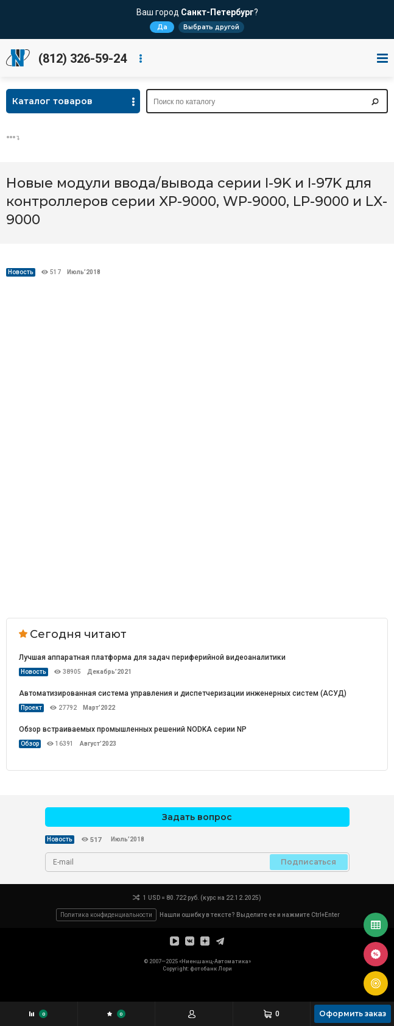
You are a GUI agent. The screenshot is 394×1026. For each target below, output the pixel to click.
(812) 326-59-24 (82, 58)
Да (162, 27)
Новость (20, 272)
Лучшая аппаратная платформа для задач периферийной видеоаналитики (152, 657)
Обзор (30, 743)
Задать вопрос (197, 817)
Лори (225, 969)
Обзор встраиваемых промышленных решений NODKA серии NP (133, 729)
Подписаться (308, 861)
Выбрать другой (211, 27)
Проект (31, 707)
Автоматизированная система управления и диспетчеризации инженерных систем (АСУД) (183, 693)
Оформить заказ (352, 1013)
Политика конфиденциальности (106, 914)
